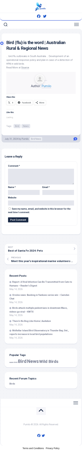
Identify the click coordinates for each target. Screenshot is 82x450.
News (26, 126)
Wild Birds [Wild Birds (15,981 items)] (48, 361)
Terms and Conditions (33, 448)
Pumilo (46, 86)
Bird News (36, 139)
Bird (17, 126)
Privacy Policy (52, 448)
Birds (12, 383)
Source (25, 67)
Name (12, 187)
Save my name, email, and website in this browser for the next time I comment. (39, 211)
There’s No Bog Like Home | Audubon (31, 321)
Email (46, 187)
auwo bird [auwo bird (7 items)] (13, 362)
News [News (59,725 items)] (33, 361)
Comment (14, 166)
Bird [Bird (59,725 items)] (22, 361)
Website (12, 197)
